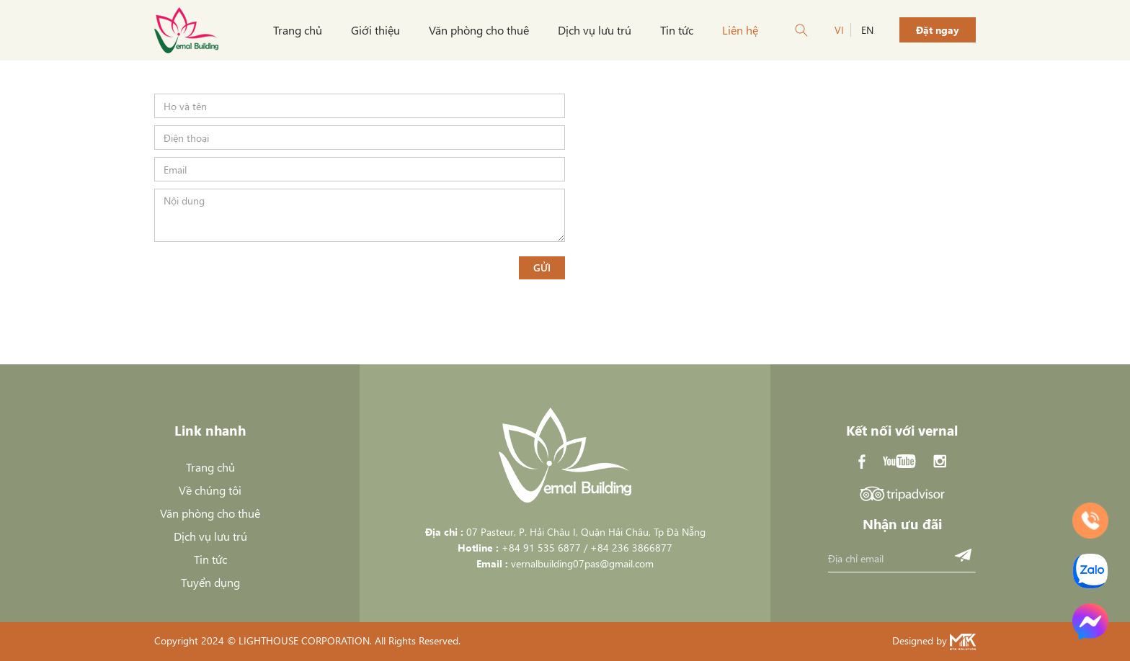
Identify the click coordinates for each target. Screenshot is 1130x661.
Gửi (542, 267)
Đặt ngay (937, 30)
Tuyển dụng (210, 582)
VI (839, 30)
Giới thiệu (375, 29)
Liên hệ (740, 29)
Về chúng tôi (210, 490)
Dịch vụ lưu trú (594, 29)
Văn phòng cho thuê (479, 29)
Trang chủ (297, 29)
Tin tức (676, 29)
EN (867, 30)
